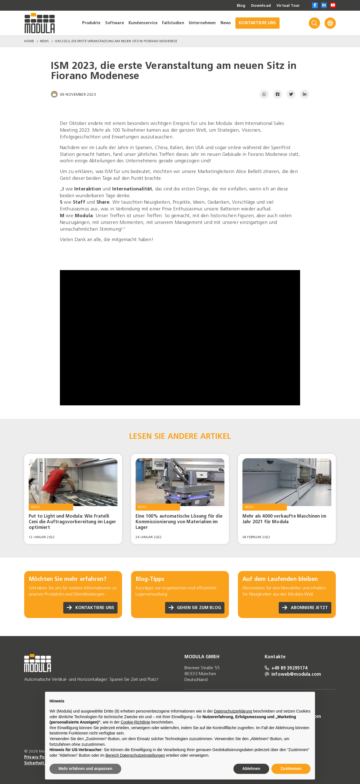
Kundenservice (143, 23)
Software (114, 23)
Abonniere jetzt (303, 607)
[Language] (330, 23)
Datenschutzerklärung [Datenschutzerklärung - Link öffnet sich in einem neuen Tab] (233, 711)
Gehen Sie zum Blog (193, 607)
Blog (239, 6)
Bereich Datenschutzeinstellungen (135, 755)
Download (260, 6)
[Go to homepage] (39, 23)
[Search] (314, 23)
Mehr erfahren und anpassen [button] (85, 768)
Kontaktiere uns (89, 607)
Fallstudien (173, 23)
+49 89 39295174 (286, 668)
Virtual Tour (288, 6)
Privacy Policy (38, 757)
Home (29, 41)
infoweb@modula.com (293, 674)
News (225, 23)
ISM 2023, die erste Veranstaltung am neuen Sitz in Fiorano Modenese (116, 41)
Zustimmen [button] (291, 768)
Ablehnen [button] (251, 768)
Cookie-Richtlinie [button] (135, 722)
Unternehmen (202, 23)
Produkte (91, 23)
